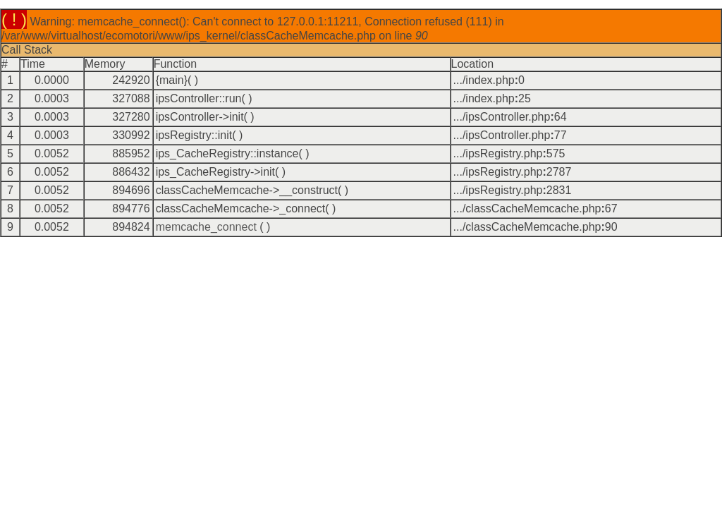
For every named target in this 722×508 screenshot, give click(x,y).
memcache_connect (206, 227)
